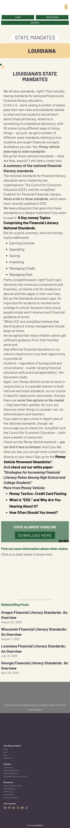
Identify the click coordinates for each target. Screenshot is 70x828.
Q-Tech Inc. (39, 825)
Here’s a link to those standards (25, 199)
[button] (66, 7)
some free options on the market (40, 400)
